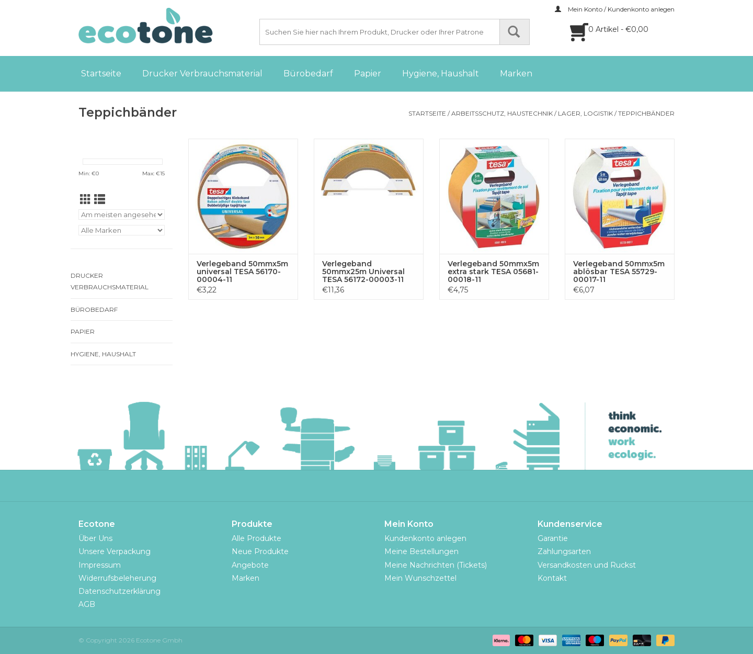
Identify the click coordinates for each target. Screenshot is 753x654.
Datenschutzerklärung (119, 591)
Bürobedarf (308, 73)
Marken (516, 73)
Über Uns (95, 538)
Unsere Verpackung (114, 551)
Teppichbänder (646, 113)
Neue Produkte (260, 551)
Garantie (553, 538)
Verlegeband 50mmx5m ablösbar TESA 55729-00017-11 (619, 272)
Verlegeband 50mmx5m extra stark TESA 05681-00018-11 (493, 272)
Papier (367, 73)
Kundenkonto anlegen (425, 538)
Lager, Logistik (585, 113)
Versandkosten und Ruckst (587, 565)
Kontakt (552, 578)
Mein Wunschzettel (420, 578)
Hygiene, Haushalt (440, 73)
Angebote (250, 565)
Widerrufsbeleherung (117, 578)
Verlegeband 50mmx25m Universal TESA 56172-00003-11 (363, 272)
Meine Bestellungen (421, 551)
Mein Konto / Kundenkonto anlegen (615, 9)
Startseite (101, 73)
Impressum (99, 565)
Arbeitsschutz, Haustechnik (502, 113)
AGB (86, 604)
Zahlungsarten (564, 551)
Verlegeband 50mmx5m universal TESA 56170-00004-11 (242, 272)
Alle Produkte (256, 538)
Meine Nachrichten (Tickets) (435, 565)
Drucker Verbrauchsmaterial (202, 73)
